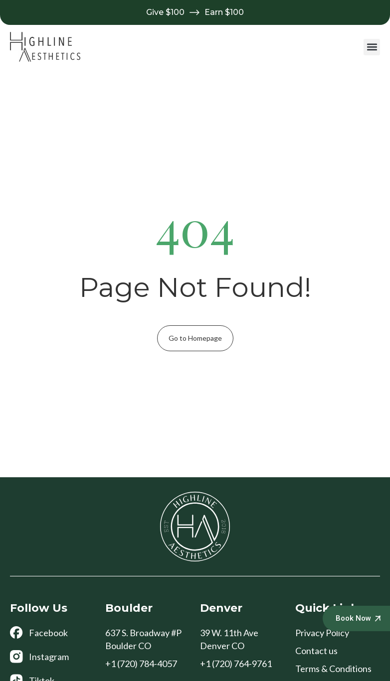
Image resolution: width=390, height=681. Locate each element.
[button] (372, 47)
